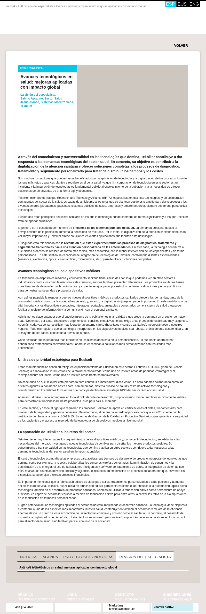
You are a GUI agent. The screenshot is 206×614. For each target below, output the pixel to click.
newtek (11, 6)
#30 (20, 6)
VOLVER (181, 45)
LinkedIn (87, 607)
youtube (75, 607)
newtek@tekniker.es (122, 609)
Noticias (28, 557)
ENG (194, 4)
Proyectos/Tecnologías (88, 557)
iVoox (94, 607)
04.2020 (24, 607)
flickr (62, 607)
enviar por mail (38, 143)
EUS (182, 4)
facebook (23, 143)
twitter (31, 143)
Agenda (50, 557)
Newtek (43, 23)
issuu (81, 607)
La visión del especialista (145, 557)
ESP (170, 4)
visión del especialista (39, 6)
